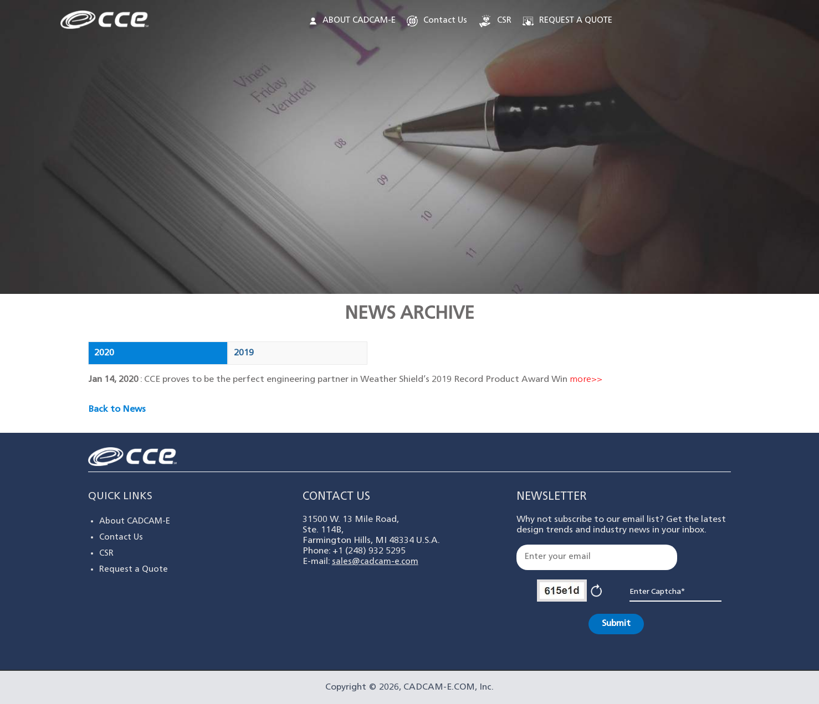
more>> (586, 379)
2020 (104, 353)
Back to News (117, 409)
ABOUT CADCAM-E (352, 21)
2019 (244, 353)
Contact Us (436, 21)
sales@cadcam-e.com (375, 562)
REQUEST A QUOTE (566, 21)
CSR (494, 21)
